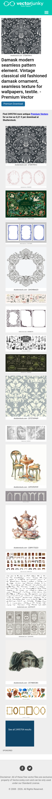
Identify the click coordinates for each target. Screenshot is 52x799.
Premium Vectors (39, 114)
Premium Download (13, 103)
